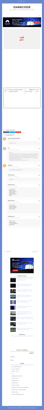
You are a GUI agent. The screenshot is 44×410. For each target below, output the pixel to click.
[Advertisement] (22, 119)
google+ (18, 132)
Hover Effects (16, 369)
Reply (39, 138)
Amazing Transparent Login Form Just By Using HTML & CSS (24, 285)
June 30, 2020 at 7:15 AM (13, 176)
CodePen (37, 90)
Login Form (15, 378)
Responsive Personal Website (20, 387)
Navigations (15, 380)
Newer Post (8, 251)
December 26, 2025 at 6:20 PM (14, 217)
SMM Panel (11, 224)
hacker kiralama (12, 206)
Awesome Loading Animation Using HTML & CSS (16, 90)
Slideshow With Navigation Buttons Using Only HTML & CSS (24, 296)
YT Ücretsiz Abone (13, 223)
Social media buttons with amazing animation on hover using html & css (24, 313)
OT (8, 148)
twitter (12, 132)
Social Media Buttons (18, 394)
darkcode (22, 7)
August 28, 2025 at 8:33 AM (13, 201)
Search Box (15, 392)
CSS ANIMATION (16, 366)
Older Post (34, 251)
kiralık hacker (12, 190)
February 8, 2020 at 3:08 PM (14, 139)
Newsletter (15, 382)
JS (12, 373)
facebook (6, 132)
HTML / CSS (15, 371)
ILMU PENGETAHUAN (14, 138)
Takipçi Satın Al (12, 222)
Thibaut (10, 165)
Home (11, 360)
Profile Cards (15, 385)
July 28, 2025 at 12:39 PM (13, 186)
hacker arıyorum (12, 191)
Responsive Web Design (19, 389)
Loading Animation (10, 130)
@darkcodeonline (32, 90)
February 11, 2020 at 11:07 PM (14, 149)
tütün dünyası (12, 208)
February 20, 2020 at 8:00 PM (14, 166)
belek (10, 195)
